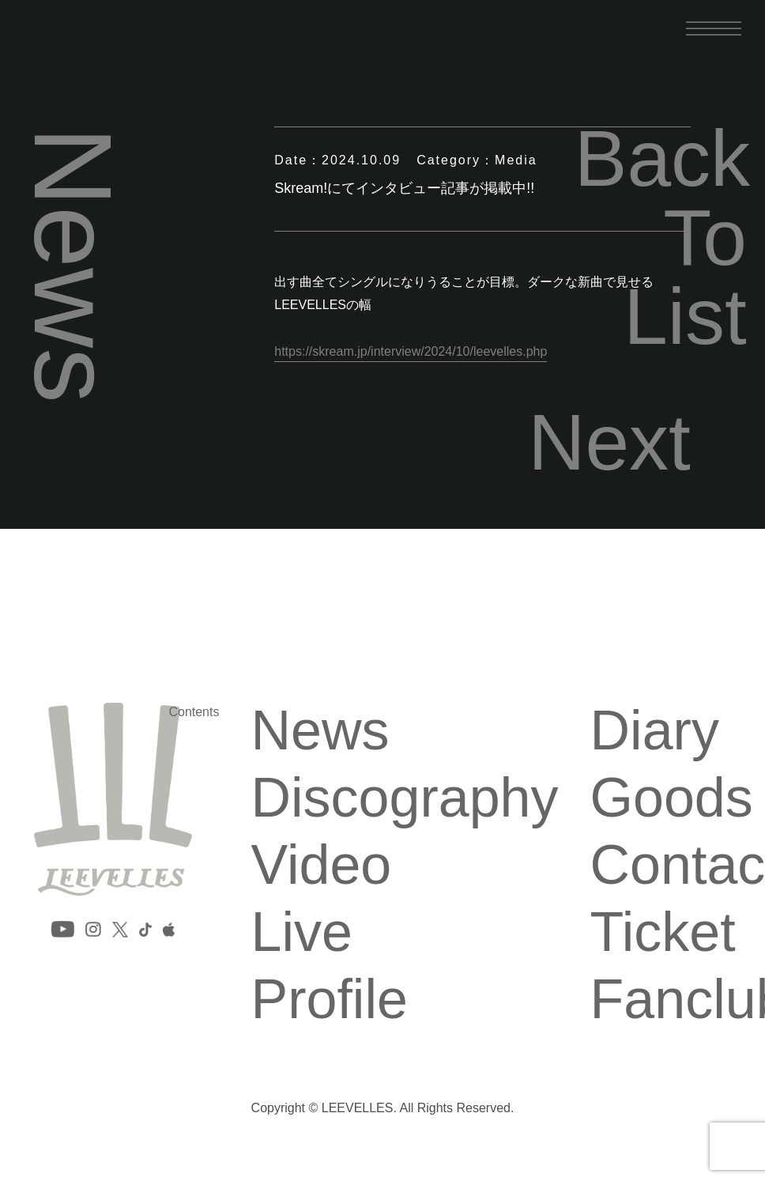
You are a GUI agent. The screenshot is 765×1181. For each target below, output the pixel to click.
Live (301, 932)
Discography (404, 797)
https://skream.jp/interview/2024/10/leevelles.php (410, 351)
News (320, 730)
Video (321, 864)
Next (609, 441)
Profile (329, 999)
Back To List (661, 237)
